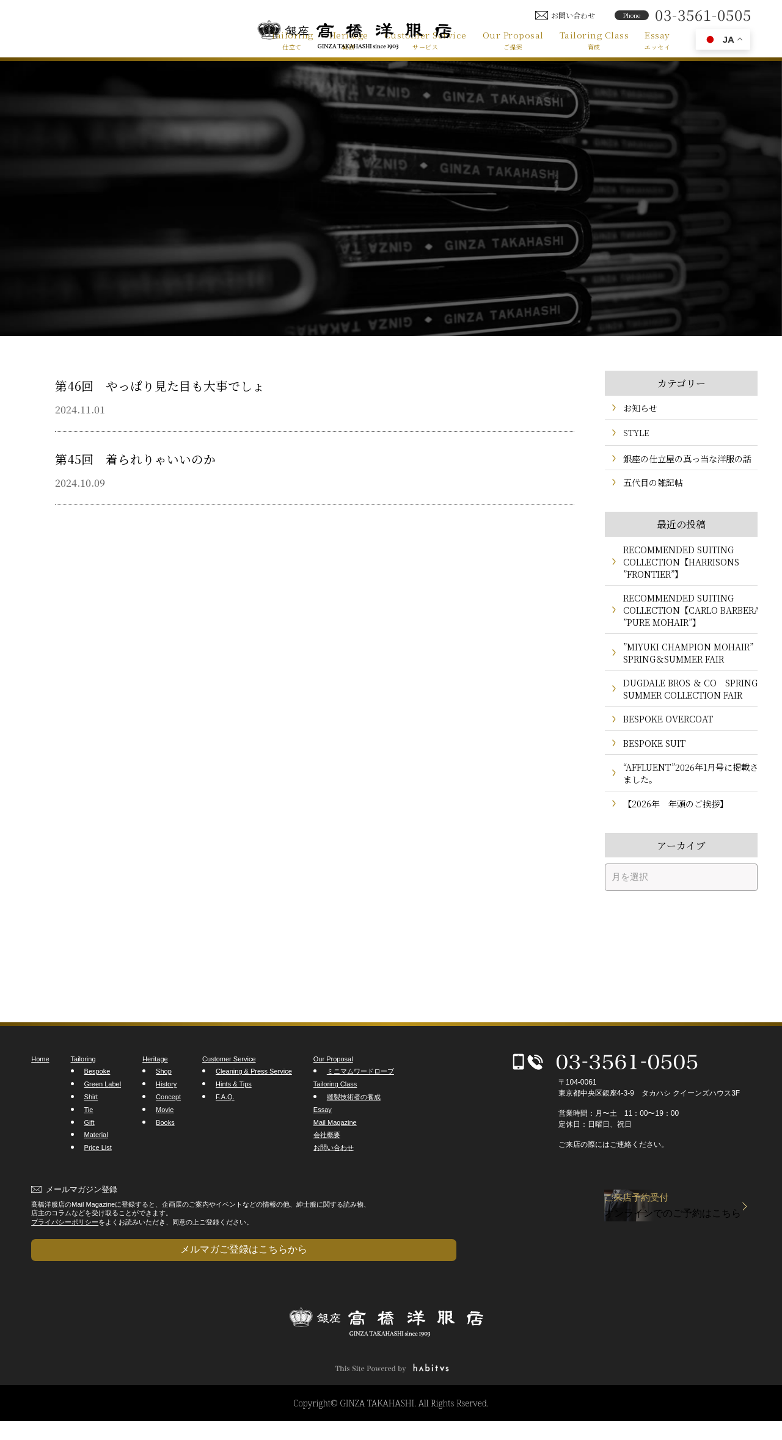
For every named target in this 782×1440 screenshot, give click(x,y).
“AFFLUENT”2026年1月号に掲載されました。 (682, 801)
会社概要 (326, 1165)
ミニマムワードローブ (360, 1102)
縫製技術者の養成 (354, 1128)
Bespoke (97, 1102)
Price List (98, 1178)
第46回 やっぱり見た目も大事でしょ (185, 384)
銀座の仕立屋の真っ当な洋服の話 (682, 461)
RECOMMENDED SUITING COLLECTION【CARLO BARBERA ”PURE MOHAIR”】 (679, 617)
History (166, 1115)
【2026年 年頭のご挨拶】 (672, 833)
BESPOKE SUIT (652, 769)
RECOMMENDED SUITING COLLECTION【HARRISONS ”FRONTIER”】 (678, 568)
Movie (165, 1140)
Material (96, 1165)
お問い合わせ (333, 1178)
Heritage (348, 40)
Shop (164, 1102)
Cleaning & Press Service (254, 1102)
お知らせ (639, 409)
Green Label (103, 1115)
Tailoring (292, 40)
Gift (89, 1153)
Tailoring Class (594, 40)
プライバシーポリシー (64, 1252)
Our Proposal (513, 40)
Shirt (91, 1128)
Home (40, 1090)
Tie (88, 1140)
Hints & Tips (234, 1115)
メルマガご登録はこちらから (92, 1274)
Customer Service (425, 40)
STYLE (636, 435)
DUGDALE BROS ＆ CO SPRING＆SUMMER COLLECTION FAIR (670, 705)
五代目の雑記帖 (651, 487)
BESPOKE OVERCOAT (664, 743)
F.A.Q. (225, 1128)
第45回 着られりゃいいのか (155, 457)
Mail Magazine (335, 1153)
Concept (168, 1128)
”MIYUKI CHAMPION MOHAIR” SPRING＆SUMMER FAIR (684, 661)
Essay (657, 40)
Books (165, 1153)
